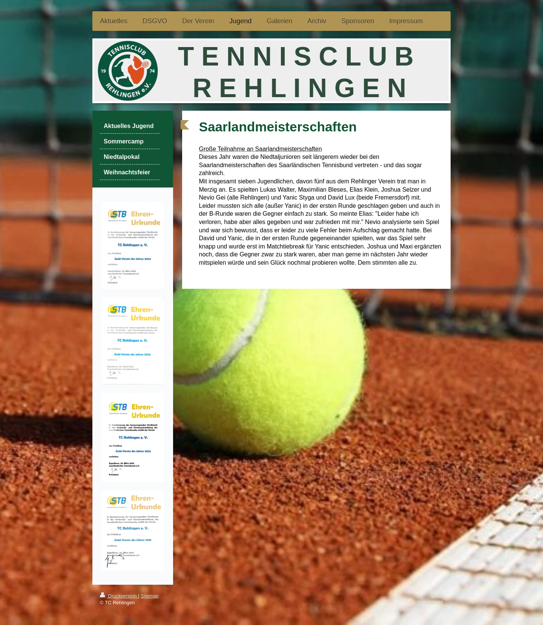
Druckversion (119, 596)
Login (437, 595)
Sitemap (150, 596)
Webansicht (430, 602)
